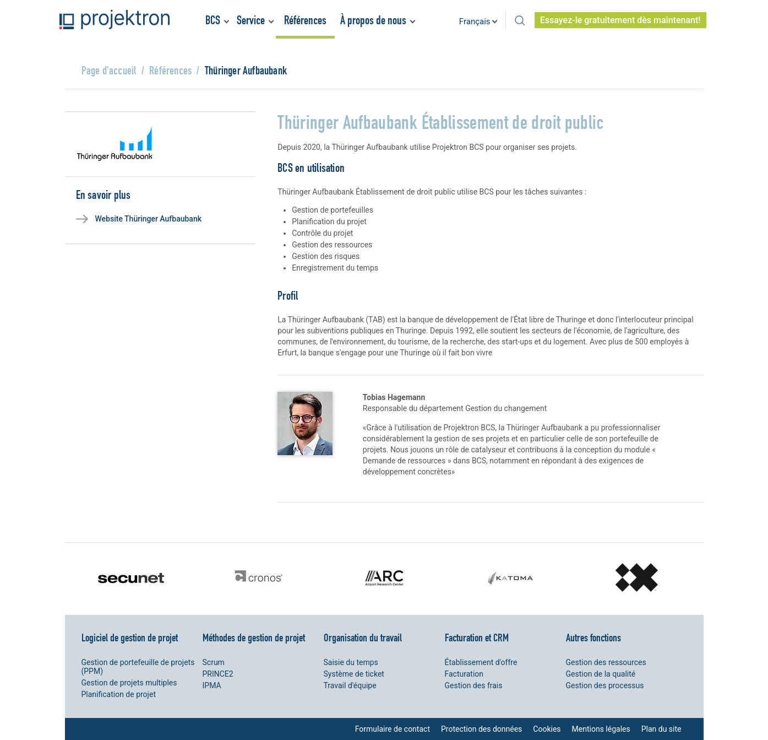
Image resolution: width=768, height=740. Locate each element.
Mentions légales (601, 729)
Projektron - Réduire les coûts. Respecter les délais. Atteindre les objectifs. (114, 19)
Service (251, 20)
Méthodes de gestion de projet (254, 637)
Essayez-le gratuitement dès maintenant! (620, 20)
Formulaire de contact (392, 729)
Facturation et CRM (477, 637)
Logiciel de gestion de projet (129, 637)
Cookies (546, 729)
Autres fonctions (593, 637)
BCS (212, 20)
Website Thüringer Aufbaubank (148, 218)
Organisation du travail (363, 637)
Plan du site (661, 729)
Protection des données (481, 729)
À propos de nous (373, 20)
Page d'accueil (109, 70)
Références (305, 20)
